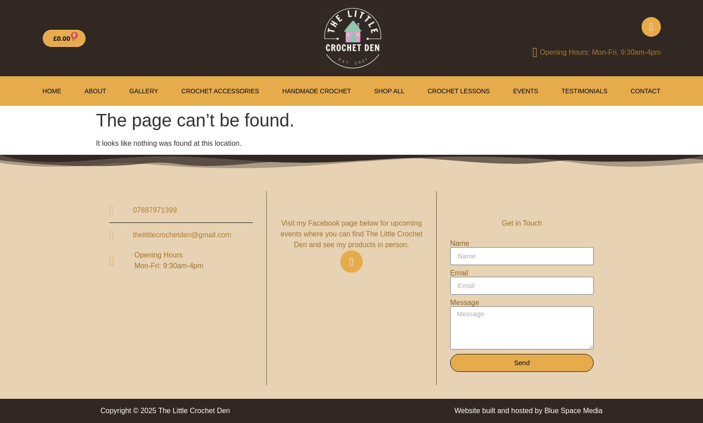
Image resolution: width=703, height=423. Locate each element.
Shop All (389, 91)
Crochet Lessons (459, 91)
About (95, 91)
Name (459, 243)
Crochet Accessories (220, 91)
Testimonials (584, 91)
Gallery (144, 91)
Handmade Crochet (316, 91)
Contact (646, 91)
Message (464, 302)
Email (459, 273)
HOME (52, 91)
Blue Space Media (573, 410)
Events (525, 91)
